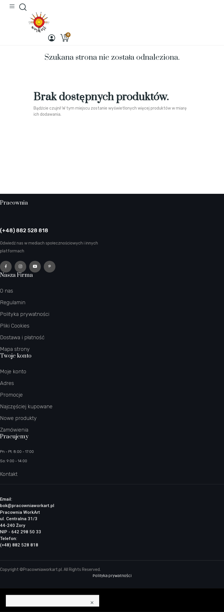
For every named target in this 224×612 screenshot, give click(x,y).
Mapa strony (15, 349)
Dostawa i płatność (22, 337)
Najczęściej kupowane (26, 406)
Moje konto (13, 371)
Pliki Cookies (14, 326)
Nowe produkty (18, 418)
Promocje (11, 395)
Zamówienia (14, 430)
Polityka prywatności (24, 314)
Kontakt (9, 474)
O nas (6, 291)
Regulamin (12, 302)
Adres (7, 383)
